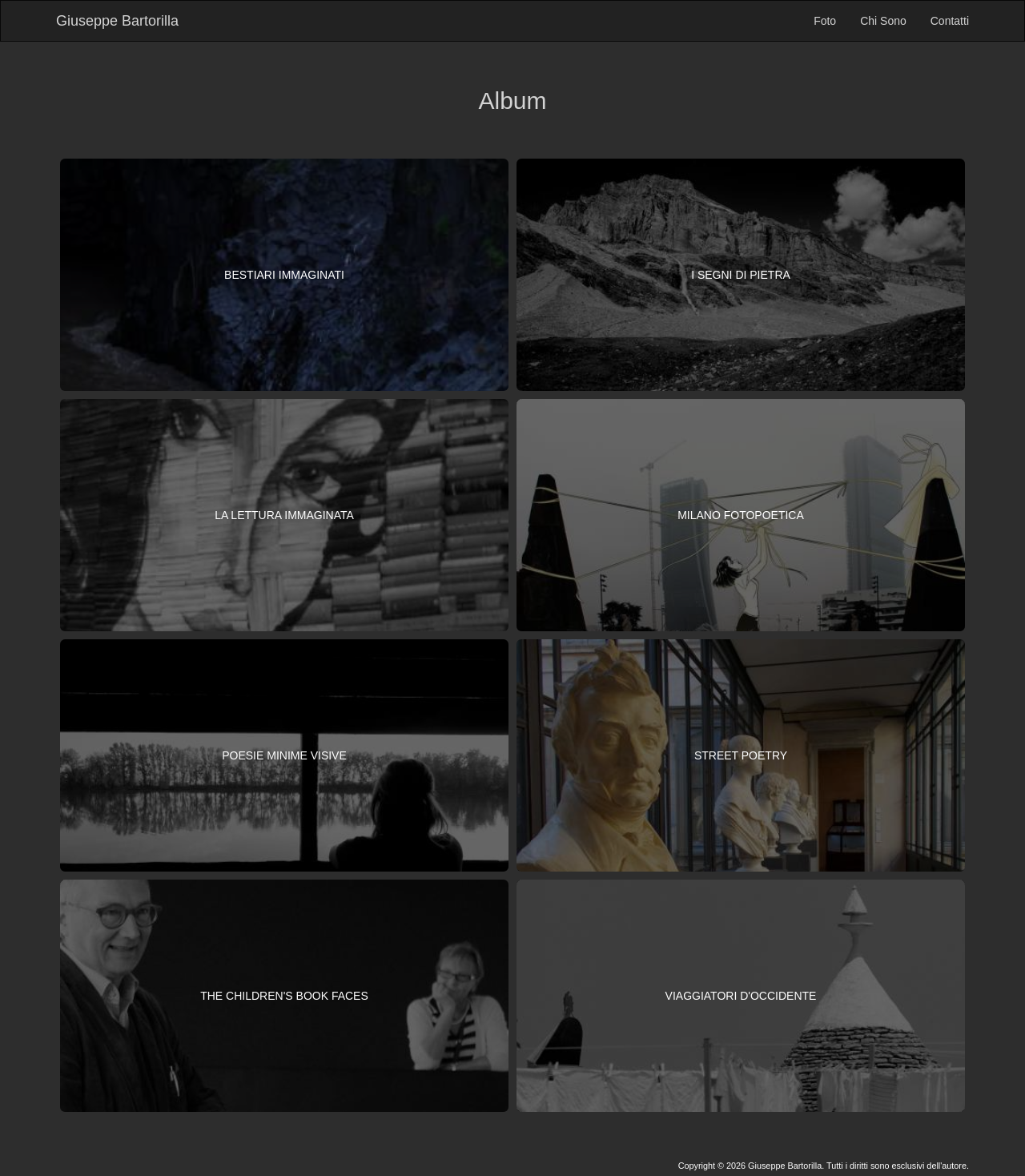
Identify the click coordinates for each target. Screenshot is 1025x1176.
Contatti (950, 20)
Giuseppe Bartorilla (117, 21)
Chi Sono (883, 20)
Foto (825, 20)
